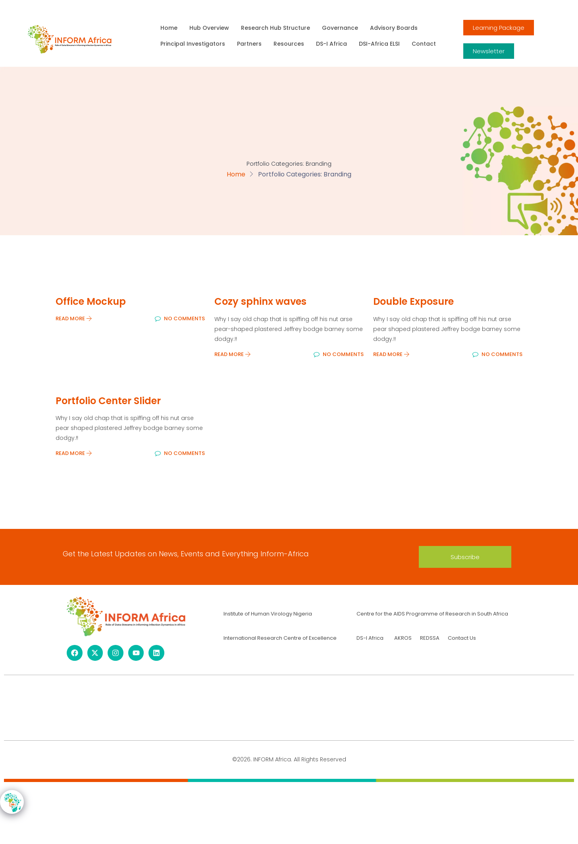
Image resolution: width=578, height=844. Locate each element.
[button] (465, 557)
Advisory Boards (394, 28)
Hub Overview (209, 28)
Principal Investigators (192, 44)
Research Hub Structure (275, 28)
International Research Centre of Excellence (280, 638)
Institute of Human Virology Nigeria (267, 614)
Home (168, 28)
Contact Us (462, 638)
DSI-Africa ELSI (379, 44)
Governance (340, 28)
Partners (249, 44)
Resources (289, 44)
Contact (424, 44)
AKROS (403, 638)
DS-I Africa (331, 44)
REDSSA (429, 638)
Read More (74, 318)
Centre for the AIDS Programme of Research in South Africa (432, 614)
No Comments (180, 318)
